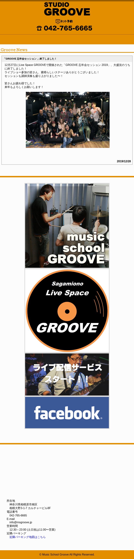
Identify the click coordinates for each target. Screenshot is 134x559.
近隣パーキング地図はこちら (27, 537)
